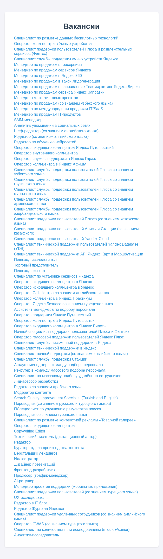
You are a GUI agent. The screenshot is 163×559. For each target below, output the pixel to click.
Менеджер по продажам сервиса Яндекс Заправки (59, 92)
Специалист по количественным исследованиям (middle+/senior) (72, 529)
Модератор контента (32, 392)
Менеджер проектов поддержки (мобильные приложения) (65, 486)
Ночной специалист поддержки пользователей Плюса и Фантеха (72, 332)
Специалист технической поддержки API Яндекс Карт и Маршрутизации (78, 254)
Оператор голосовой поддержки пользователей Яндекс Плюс (69, 337)
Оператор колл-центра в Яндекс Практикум (53, 298)
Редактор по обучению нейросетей (45, 142)
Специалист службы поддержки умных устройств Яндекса (66, 59)
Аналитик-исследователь (36, 535)
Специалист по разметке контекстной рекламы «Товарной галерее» (75, 420)
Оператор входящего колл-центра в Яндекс (53, 282)
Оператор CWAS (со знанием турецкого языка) (56, 524)
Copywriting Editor (30, 431)
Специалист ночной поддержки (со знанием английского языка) (71, 354)
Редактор (22, 442)
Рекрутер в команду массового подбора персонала (59, 370)
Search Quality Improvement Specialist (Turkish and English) (66, 398)
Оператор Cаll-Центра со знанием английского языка (61, 293)
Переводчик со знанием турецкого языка (50, 415)
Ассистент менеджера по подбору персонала (54, 309)
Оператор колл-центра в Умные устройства (53, 44)
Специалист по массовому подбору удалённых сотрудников (67, 376)
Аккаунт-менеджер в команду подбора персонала (58, 365)
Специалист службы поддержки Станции (50, 359)
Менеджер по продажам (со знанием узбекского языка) (63, 103)
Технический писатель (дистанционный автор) (55, 437)
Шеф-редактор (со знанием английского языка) (56, 131)
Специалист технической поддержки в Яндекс (55, 348)
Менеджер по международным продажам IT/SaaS (58, 109)
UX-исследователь (31, 497)
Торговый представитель (36, 265)
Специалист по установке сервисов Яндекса (54, 276)
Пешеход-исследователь (36, 260)
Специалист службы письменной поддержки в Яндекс (62, 343)
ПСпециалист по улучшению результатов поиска (57, 409)
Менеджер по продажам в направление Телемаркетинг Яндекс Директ (77, 87)
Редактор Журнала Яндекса (39, 509)
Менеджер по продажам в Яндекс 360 (48, 76)
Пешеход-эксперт (30, 271)
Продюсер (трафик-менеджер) (41, 475)
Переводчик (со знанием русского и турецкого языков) (62, 403)
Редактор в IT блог (30, 503)
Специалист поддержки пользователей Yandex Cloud (61, 239)
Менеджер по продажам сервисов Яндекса (52, 70)
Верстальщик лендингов (36, 453)
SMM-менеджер (28, 120)
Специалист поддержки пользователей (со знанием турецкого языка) (76, 492)
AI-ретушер (24, 481)
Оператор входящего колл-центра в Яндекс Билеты (60, 326)
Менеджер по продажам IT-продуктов (47, 114)
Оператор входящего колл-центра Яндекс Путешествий (64, 148)
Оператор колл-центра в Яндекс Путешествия (55, 320)
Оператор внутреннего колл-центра (46, 153)
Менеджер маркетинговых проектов (46, 98)
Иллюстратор (26, 459)
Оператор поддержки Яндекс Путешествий (52, 315)
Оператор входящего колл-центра (44, 426)
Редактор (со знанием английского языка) (51, 136)
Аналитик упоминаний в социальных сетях (52, 125)
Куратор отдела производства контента (49, 448)
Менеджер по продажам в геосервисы (48, 65)
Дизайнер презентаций (34, 464)
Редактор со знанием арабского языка (48, 387)
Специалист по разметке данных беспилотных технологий (66, 38)
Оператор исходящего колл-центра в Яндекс (54, 287)
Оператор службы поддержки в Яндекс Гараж (55, 159)
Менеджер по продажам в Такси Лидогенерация (57, 81)
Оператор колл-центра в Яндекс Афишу (50, 164)
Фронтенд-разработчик (34, 470)
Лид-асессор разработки (36, 381)
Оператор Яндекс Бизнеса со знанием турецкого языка (63, 304)
